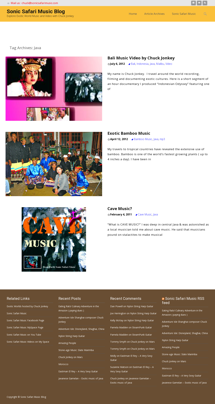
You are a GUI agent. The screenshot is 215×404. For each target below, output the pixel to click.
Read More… (117, 96)
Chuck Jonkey (117, 378)
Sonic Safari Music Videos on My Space (28, 341)
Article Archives (154, 14)
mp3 (162, 139)
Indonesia (142, 64)
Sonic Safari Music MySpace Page (25, 327)
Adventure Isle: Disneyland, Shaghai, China (81, 329)
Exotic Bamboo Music (129, 133)
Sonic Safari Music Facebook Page (25, 320)
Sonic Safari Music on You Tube (24, 334)
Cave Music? (120, 208)
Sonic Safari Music (184, 14)
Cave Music (145, 214)
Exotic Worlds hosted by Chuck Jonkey (27, 306)
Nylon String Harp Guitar (71, 336)
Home (133, 14)
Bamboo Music (143, 139)
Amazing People (67, 343)
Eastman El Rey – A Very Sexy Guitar (78, 371)
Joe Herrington (118, 313)
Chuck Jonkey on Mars (70, 357)
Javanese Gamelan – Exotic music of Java (80, 378)
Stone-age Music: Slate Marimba (76, 350)
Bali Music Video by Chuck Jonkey (141, 58)
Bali (133, 64)
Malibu (160, 64)
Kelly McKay (116, 320)
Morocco (63, 364)
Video (168, 64)
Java (152, 64)
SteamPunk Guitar (142, 327)
